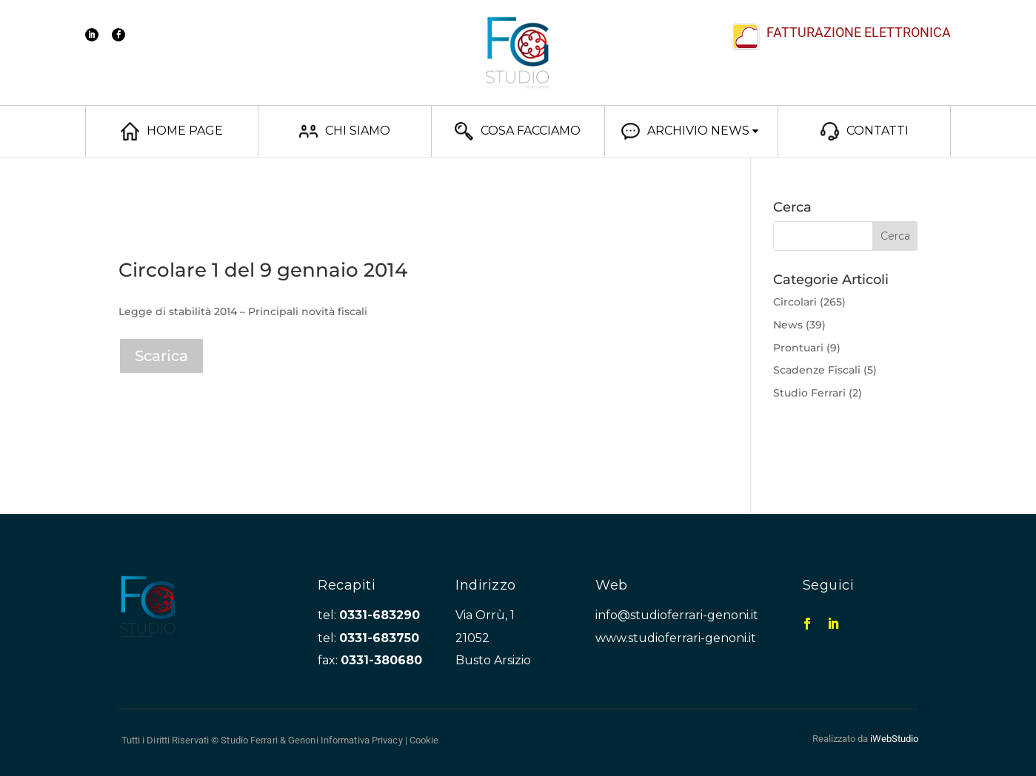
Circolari (795, 301)
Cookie (424, 740)
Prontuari (798, 347)
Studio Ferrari (809, 392)
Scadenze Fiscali (816, 370)
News (788, 324)
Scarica (161, 356)
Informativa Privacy (362, 740)
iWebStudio (894, 738)
